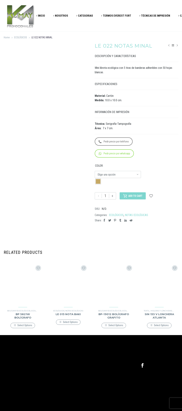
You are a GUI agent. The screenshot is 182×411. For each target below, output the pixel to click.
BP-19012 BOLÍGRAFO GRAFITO (113, 315)
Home (7, 37)
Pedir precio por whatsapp (114, 153)
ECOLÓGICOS (20, 37)
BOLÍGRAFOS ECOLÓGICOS (18, 311)
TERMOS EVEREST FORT (117, 15)
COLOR (99, 165)
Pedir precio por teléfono (114, 141)
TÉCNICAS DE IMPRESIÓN (155, 15)
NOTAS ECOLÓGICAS (136, 215)
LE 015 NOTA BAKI (68, 314)
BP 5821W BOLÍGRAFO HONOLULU (22, 317)
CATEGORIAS (85, 15)
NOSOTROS (61, 15)
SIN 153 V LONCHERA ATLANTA (159, 315)
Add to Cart (132, 196)
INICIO (41, 15)
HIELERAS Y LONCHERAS (161, 311)
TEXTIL (147, 311)
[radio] (98, 181)
